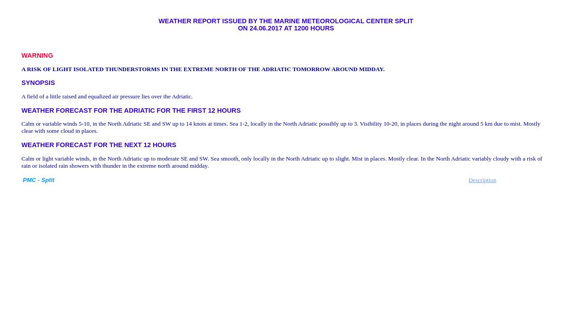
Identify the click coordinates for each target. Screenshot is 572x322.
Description (482, 180)
